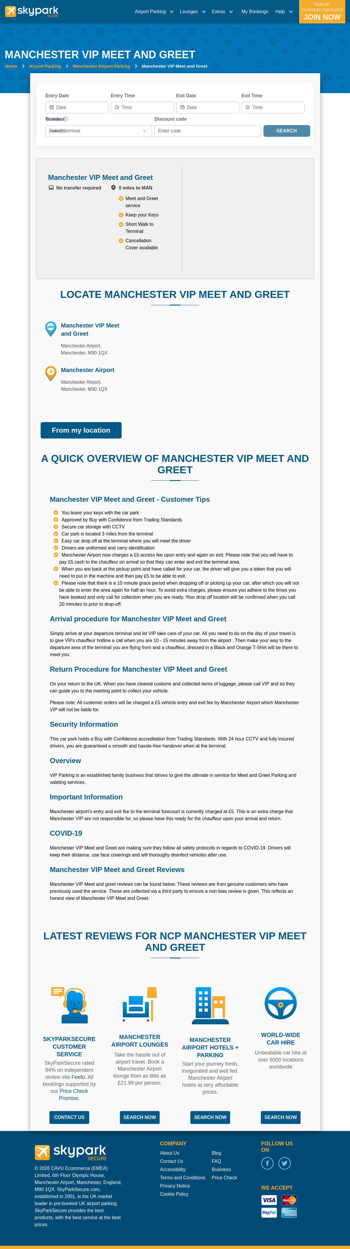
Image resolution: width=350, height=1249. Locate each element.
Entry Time (123, 95)
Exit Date (186, 95)
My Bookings (255, 11)
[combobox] (142, 107)
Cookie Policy (174, 1182)
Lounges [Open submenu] (193, 11)
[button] (155, 11)
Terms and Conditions (182, 1165)
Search (287, 130)
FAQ (216, 1149)
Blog (216, 1141)
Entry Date (57, 95)
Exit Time (252, 95)
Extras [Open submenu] (223, 11)
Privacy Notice (175, 1173)
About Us (169, 1141)
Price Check (224, 1165)
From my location (81, 418)
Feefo (78, 1065)
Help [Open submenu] (284, 11)
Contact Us (171, 1149)
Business (221, 1157)
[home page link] (32, 12)
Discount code (170, 119)
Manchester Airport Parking (101, 66)
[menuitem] (155, 11)
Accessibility (172, 1157)
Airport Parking (45, 66)
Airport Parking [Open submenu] (155, 11)
